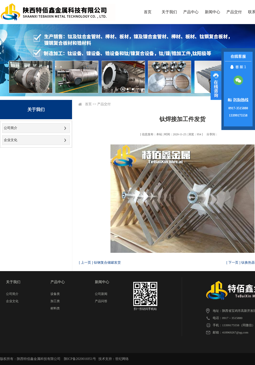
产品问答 (101, 301)
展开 (216, 85)
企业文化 (10, 140)
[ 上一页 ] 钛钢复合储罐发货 (100, 262)
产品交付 (234, 12)
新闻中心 (212, 12)
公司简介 (10, 128)
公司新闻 (101, 294)
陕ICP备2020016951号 (80, 359)
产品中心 (191, 12)
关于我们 (169, 12)
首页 (148, 12)
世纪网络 (122, 359)
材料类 (55, 308)
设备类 (55, 294)
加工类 (55, 301)
